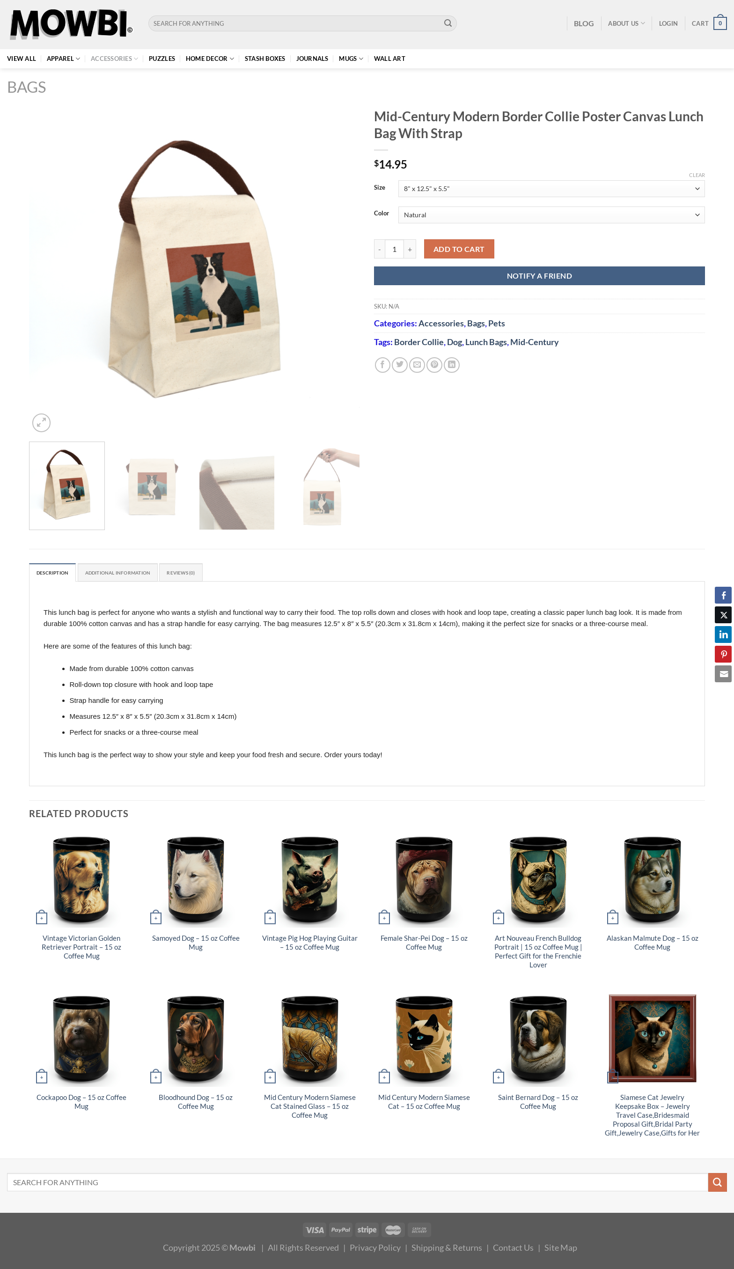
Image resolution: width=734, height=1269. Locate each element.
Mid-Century (534, 342)
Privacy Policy (375, 1249)
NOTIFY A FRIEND (539, 275)
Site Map (560, 1249)
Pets (496, 323)
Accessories (114, 58)
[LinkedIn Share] (723, 634)
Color (381, 213)
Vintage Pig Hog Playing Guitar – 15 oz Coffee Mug (310, 944)
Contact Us (513, 1249)
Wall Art (389, 58)
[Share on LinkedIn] (452, 365)
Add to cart (459, 248)
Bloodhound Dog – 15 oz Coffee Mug (196, 1103)
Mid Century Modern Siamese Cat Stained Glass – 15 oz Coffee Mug (310, 1108)
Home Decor (210, 58)
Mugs (351, 58)
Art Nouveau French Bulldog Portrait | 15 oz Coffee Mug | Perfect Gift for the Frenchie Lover (538, 953)
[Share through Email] (723, 673)
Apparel (63, 58)
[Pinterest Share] (723, 654)
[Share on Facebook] (383, 365)
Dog (454, 342)
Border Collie (419, 342)
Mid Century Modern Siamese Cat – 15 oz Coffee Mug (424, 1103)
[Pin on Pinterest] (434, 365)
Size (379, 187)
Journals (312, 58)
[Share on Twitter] (400, 365)
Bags (26, 87)
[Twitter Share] (723, 614)
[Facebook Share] (723, 595)
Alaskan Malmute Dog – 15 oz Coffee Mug (652, 944)
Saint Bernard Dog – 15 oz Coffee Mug (538, 1103)
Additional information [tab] (137, 573)
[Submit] (448, 23)
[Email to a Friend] (417, 365)
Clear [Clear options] (697, 175)
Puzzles (162, 58)
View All (21, 58)
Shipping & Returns (446, 1249)
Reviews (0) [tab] (214, 573)
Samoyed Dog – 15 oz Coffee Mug (196, 944)
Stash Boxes (265, 58)
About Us (626, 23)
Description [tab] (57, 573)
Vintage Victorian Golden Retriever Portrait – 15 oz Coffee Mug (81, 949)
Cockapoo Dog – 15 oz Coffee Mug (81, 1103)
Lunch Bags (486, 342)
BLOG (584, 23)
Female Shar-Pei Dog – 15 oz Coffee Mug (424, 944)
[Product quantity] (394, 248)
